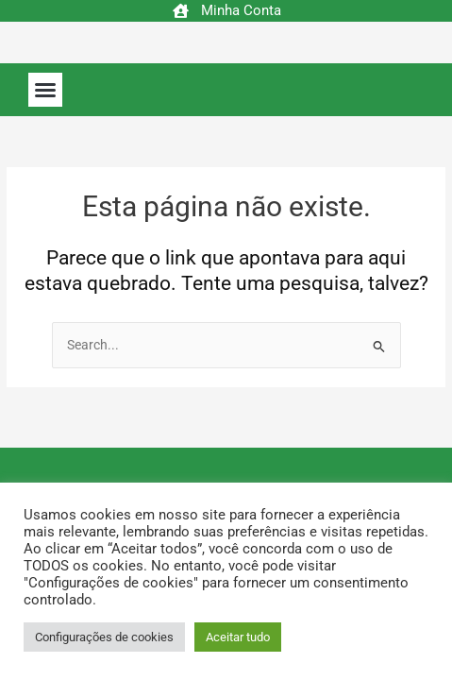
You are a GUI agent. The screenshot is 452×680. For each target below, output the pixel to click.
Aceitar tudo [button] (238, 637)
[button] (45, 90)
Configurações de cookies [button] (104, 637)
